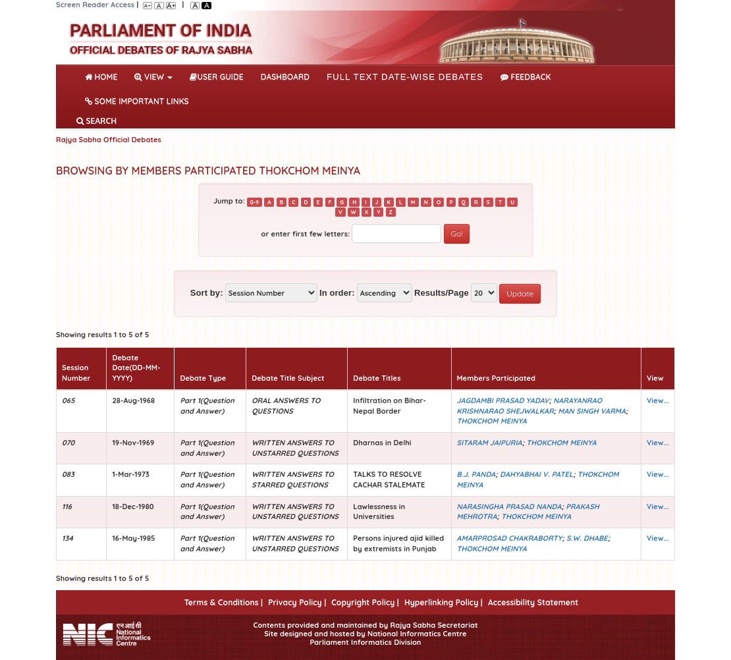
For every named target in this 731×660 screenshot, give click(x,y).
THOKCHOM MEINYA (492, 421)
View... (658, 400)
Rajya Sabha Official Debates (108, 139)
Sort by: (206, 293)
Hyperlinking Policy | (443, 602)
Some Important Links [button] (137, 101)
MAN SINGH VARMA (592, 411)
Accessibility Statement (533, 602)
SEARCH (96, 121)
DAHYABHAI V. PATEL (536, 474)
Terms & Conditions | (223, 602)
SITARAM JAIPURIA (489, 442)
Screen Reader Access (95, 4)
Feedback (526, 77)
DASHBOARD (285, 77)
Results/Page (441, 293)
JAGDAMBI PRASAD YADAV (503, 400)
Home (103, 76)
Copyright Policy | (365, 602)
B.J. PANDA (476, 474)
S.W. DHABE (587, 538)
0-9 (254, 201)
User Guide (216, 77)
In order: (337, 293)
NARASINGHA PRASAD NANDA (509, 506)
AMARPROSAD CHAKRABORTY (509, 538)
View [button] (153, 77)
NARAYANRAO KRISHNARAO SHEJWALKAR (530, 406)
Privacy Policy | (297, 602)
